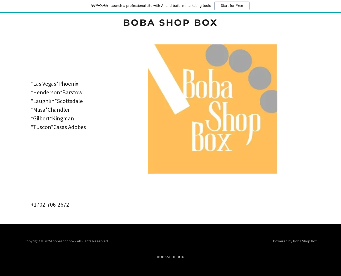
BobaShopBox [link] (170, 256)
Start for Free (232, 6)
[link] (170, 24)
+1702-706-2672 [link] (50, 204)
